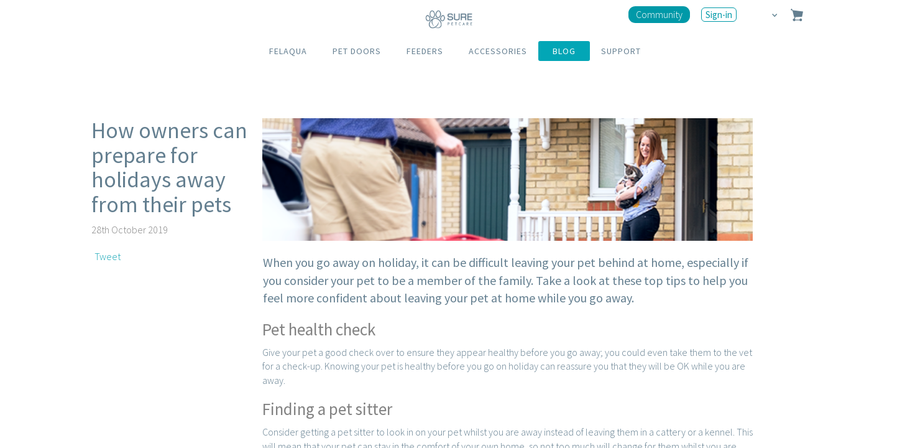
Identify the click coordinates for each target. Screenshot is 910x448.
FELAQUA (288, 51)
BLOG (564, 51)
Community (659, 14)
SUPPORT (621, 51)
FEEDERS (425, 51)
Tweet (107, 256)
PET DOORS (357, 51)
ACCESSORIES (498, 51)
